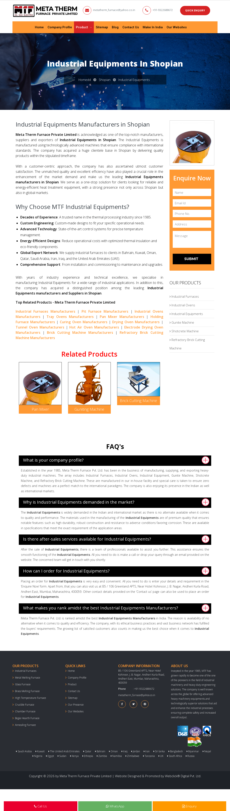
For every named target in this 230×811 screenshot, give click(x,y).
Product (82, 27)
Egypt (50, 756)
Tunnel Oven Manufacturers (40, 327)
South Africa (174, 756)
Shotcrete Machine (184, 331)
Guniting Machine (89, 409)
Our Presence (76, 704)
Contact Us (130, 27)
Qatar (87, 751)
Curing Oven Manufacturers (83, 322)
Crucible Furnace (24, 704)
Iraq (124, 751)
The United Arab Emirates (63, 751)
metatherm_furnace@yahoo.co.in (114, 10)
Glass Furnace (23, 684)
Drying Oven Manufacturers (136, 322)
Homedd (84, 80)
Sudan (62, 756)
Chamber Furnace (25, 711)
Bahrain (100, 751)
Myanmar (193, 751)
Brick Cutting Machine (138, 400)
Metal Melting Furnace (27, 677)
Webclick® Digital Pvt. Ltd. (183, 776)
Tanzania (149, 756)
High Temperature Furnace (30, 698)
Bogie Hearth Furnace (27, 718)
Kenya (74, 756)
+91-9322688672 (163, 10)
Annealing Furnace (25, 725)
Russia (190, 756)
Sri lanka (159, 751)
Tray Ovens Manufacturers (70, 316)
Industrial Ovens (182, 305)
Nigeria (37, 756)
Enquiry (189, 806)
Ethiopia (87, 756)
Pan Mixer (40, 409)
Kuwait (40, 751)
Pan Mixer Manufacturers (122, 316)
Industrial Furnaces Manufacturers (45, 311)
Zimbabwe (132, 756)
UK (161, 756)
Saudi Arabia (24, 751)
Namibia (116, 756)
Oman (113, 751)
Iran (147, 751)
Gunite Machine (182, 322)
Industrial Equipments (186, 314)
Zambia (102, 756)
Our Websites (177, 27)
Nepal (207, 751)
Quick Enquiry (195, 10)
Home (39, 27)
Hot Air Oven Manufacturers (94, 327)
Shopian (105, 80)
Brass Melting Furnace (27, 691)
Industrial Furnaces (184, 296)
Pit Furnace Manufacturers (105, 311)
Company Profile (60, 27)
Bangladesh (175, 751)
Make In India (153, 27)
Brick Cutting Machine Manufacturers (80, 332)
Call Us (40, 806)
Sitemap (102, 27)
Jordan (135, 751)
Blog (115, 27)
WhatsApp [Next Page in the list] (115, 806)
